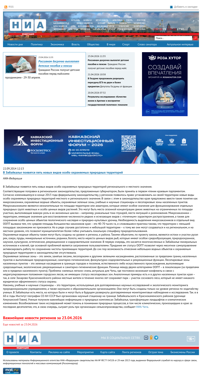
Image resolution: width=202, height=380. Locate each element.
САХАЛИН (140, 29)
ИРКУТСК (73, 29)
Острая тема (155, 352)
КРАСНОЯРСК (60, 26)
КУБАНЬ (75, 20)
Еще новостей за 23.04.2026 (20, 324)
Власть (76, 44)
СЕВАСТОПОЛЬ (124, 29)
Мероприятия (85, 352)
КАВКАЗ (88, 20)
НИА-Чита (142, 307)
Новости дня (15, 44)
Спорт (126, 44)
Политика (36, 44)
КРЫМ (112, 23)
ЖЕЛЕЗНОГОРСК (105, 26)
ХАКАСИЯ (123, 26)
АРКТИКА (117, 20)
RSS (9, 6)
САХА (112, 29)
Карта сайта (107, 352)
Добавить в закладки (183, 6)
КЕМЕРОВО (139, 23)
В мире (111, 44)
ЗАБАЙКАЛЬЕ (99, 29)
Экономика (57, 44)
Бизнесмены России (183, 352)
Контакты (36, 352)
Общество (93, 44)
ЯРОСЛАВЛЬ (102, 20)
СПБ (73, 26)
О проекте (12, 352)
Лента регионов (131, 352)
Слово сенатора (147, 44)
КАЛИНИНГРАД (61, 23)
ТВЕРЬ (129, 20)
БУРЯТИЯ (85, 29)
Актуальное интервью (180, 44)
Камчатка (139, 26)
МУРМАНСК (60, 29)
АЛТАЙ (101, 23)
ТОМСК (123, 23)
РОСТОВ (141, 20)
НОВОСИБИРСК (85, 23)
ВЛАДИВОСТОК (86, 26)
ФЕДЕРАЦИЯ (59, 20)
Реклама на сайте (59, 352)
